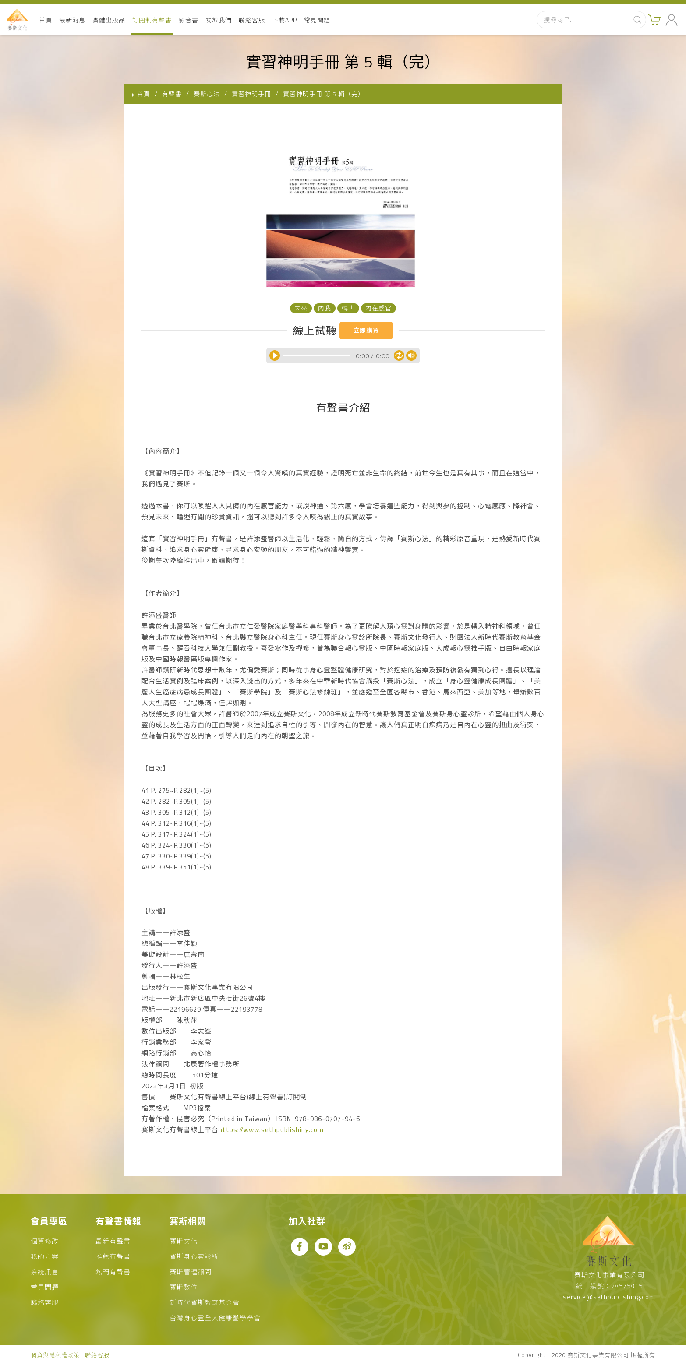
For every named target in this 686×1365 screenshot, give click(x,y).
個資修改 (45, 1241)
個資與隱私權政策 (55, 1355)
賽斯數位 (184, 1287)
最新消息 (72, 20)
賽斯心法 (207, 94)
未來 (301, 308)
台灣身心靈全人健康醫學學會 (215, 1318)
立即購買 (366, 330)
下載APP (284, 20)
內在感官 (378, 308)
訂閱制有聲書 (152, 20)
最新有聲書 (113, 1241)
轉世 (348, 308)
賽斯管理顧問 (191, 1272)
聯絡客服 (252, 20)
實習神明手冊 (251, 94)
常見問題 (317, 20)
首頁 (45, 20)
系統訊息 (45, 1272)
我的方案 (45, 1257)
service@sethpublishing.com (609, 1297)
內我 (324, 308)
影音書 (188, 20)
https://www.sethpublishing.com (271, 1130)
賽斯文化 (184, 1241)
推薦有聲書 (113, 1257)
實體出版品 (108, 20)
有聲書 (172, 94)
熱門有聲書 (113, 1272)
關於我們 (218, 20)
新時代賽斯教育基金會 (205, 1303)
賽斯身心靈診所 (194, 1257)
